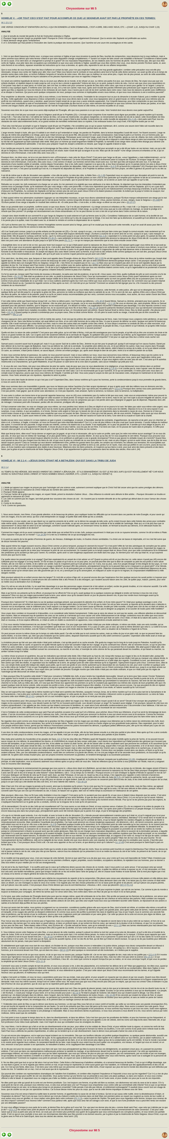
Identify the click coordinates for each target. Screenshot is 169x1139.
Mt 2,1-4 (4, 467)
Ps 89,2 (52, 238)
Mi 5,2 (117, 777)
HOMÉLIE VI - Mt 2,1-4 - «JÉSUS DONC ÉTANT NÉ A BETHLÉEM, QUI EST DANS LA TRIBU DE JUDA (58, 460)
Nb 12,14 (17, 314)
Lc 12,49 (119, 842)
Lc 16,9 (113, 368)
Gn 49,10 (82, 782)
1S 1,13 (117, 925)
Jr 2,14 (112, 303)
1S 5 (60, 739)
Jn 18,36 (41, 535)
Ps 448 (156, 200)
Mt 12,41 (29, 696)
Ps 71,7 (68, 240)
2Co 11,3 (41, 961)
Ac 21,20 (18, 276)
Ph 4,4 (129, 885)
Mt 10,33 (64, 950)
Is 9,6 (53, 824)
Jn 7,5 (95, 263)
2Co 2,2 (13, 1110)
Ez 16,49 (110, 995)
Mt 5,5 (123, 885)
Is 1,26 (102, 175)
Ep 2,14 (132, 119)
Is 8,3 (113, 166)
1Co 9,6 (118, 389)
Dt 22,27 (131, 202)
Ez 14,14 (94, 308)
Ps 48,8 (100, 301)
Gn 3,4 (103, 236)
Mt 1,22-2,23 (6, 22)
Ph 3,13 (78, 1098)
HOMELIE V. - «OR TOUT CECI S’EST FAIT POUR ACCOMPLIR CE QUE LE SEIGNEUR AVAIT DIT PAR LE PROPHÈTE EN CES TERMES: (78, 18)
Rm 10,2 (148, 957)
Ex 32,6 (76, 993)
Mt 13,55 (99, 258)
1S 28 (131, 759)
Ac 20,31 (48, 937)
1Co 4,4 (152, 955)
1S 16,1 (11, 312)
